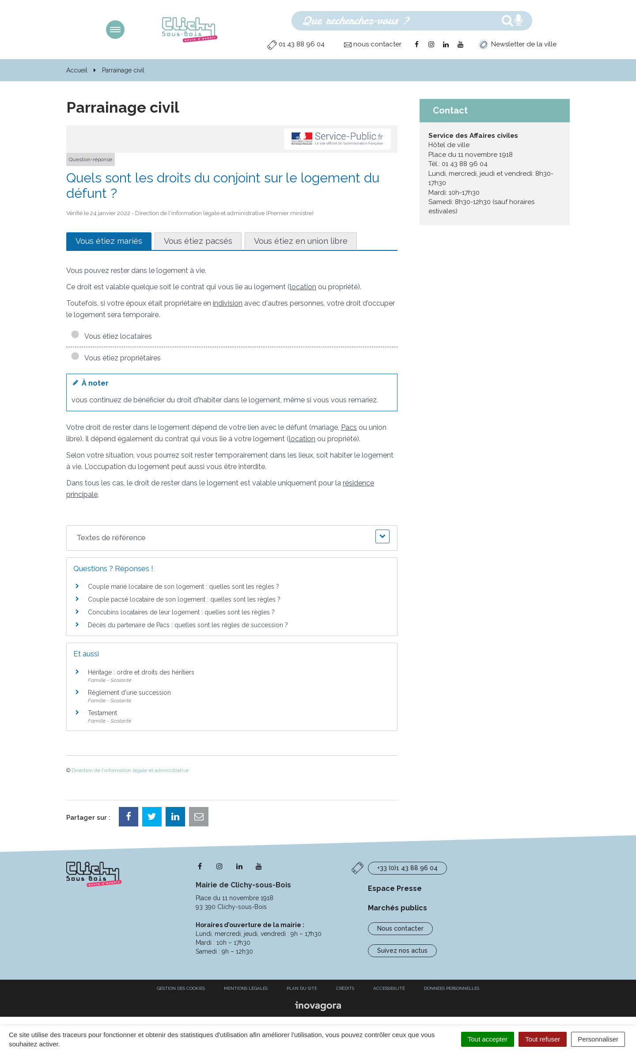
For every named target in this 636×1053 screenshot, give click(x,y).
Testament (102, 712)
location (303, 287)
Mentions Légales (246, 988)
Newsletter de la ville (517, 44)
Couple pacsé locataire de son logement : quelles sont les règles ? (184, 599)
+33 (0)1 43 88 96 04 (407, 867)
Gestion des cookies (181, 988)
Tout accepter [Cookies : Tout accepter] (487, 1039)
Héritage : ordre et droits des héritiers (141, 672)
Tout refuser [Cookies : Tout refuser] (542, 1039)
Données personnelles (451, 988)
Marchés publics (397, 908)
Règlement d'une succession (129, 692)
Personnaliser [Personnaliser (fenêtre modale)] (598, 1039)
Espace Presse (395, 888)
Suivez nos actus (402, 950)
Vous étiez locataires (111, 336)
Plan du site (302, 988)
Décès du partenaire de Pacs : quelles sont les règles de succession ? (188, 625)
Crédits (345, 988)
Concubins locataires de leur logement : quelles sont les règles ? (181, 612)
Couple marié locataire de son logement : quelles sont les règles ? (183, 586)
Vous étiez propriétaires (116, 358)
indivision (227, 303)
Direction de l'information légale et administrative (130, 770)
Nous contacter (400, 928)
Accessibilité (389, 988)
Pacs (349, 427)
